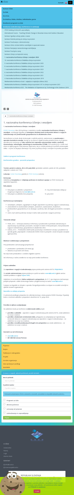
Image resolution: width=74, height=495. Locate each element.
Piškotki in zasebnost (38, 487)
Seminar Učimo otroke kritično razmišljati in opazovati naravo (25, 45)
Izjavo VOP (25, 275)
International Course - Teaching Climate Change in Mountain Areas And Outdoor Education (34, 33)
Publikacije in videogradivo (11, 353)
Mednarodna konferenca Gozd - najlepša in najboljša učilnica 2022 (26, 81)
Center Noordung (16, 174)
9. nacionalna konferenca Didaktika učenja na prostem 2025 (24, 63)
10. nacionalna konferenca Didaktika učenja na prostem (23, 60)
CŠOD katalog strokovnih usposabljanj (17, 30)
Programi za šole (11, 400)
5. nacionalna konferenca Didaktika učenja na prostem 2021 (24, 75)
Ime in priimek (8, 377)
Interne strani (8, 456)
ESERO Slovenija (9, 130)
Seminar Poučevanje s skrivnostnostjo (17, 42)
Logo (5, 453)
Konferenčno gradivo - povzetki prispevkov (19, 160)
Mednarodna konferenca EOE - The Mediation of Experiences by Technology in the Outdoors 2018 (37, 87)
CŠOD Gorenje (33, 174)
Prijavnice (6, 346)
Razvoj (6, 451)
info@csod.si (9, 465)
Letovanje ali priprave (13, 409)
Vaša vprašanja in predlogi (11, 364)
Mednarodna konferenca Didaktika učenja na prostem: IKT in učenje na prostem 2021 (32, 84)
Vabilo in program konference (14, 156)
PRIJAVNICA (59, 269)
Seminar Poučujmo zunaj (13, 51)
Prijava (7, 418)
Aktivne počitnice (11, 405)
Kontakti (61, 3)
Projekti (5, 357)
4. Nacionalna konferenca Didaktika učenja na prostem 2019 (24, 78)
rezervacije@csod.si (11, 467)
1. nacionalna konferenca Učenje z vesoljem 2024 (22, 57)
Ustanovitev (7, 448)
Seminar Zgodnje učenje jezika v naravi (17, 36)
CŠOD (4, 2)
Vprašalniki (6, 367)
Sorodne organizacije (10, 360)
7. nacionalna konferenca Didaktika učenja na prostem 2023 (24, 69)
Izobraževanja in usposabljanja (16, 413)
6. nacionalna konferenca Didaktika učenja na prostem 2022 (24, 72)
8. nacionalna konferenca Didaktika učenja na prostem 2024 (24, 66)
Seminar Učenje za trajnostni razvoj (16, 54)
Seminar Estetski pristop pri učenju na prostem (20, 39)
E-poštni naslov (8, 385)
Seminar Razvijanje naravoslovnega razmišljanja (20, 48)
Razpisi (5, 349)
